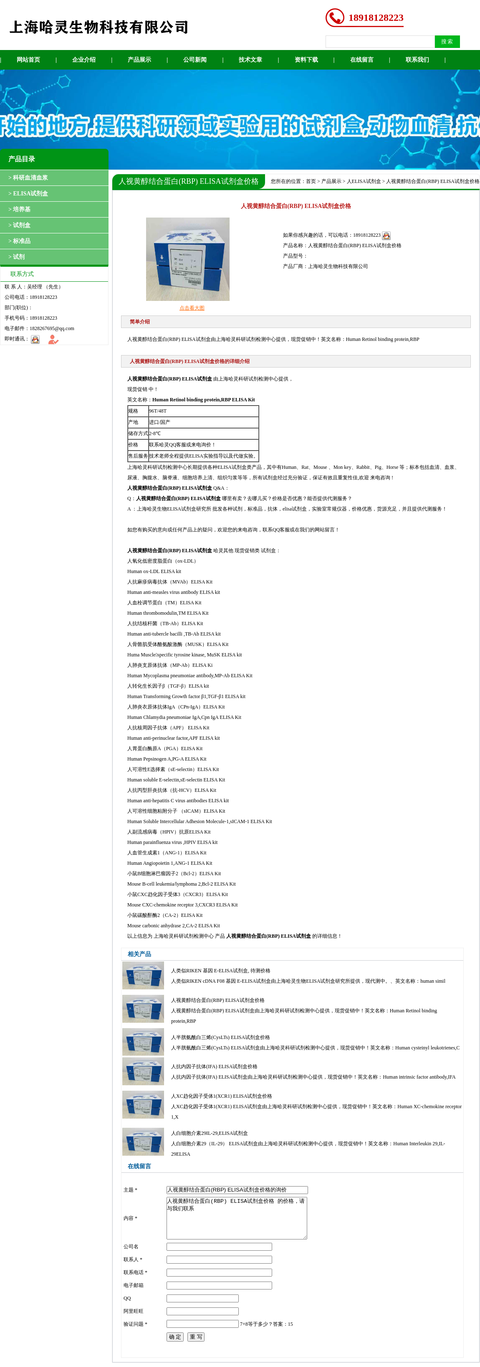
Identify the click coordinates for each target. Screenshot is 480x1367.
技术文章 (250, 60)
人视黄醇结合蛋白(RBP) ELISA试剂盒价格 (218, 1000)
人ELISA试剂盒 (364, 181)
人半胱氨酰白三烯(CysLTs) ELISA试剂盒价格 (220, 1037)
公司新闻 (195, 60)
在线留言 (362, 60)
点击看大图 (192, 308)
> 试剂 (16, 257)
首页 (311, 181)
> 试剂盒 (19, 225)
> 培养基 (19, 209)
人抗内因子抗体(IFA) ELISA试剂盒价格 (214, 1066)
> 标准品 (19, 241)
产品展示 (139, 60)
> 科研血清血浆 (28, 178)
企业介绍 (84, 60)
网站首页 (28, 60)
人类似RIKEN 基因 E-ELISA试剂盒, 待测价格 (220, 971)
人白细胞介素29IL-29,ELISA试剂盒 (209, 1133)
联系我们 (417, 60)
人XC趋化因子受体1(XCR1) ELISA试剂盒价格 (221, 1096)
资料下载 (306, 60)
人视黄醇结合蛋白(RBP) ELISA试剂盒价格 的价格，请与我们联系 (237, 1218)
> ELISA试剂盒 (28, 193)
